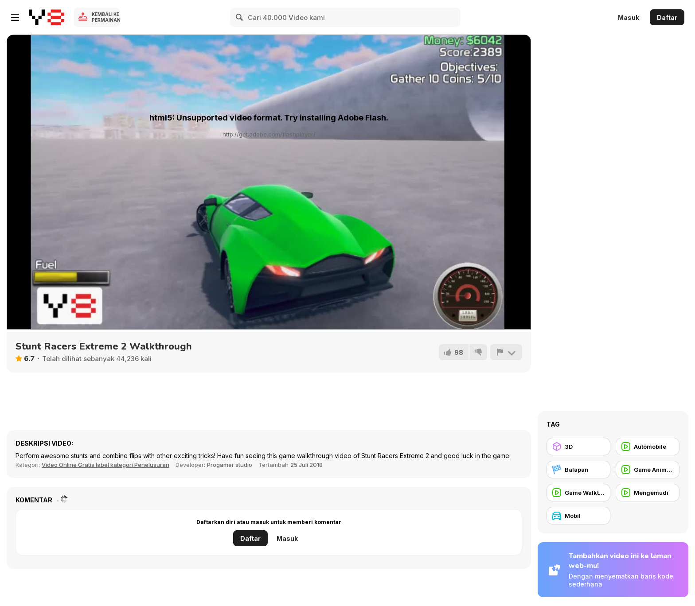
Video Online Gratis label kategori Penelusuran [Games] (105, 464)
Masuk (628, 17)
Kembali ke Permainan (106, 17)
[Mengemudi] (647, 492)
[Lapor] (506, 352)
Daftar (667, 17)
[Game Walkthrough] (578, 492)
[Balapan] (578, 469)
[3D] (578, 446)
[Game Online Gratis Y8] (46, 17)
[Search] (240, 17)
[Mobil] (578, 515)
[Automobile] (647, 446)
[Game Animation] (647, 469)
